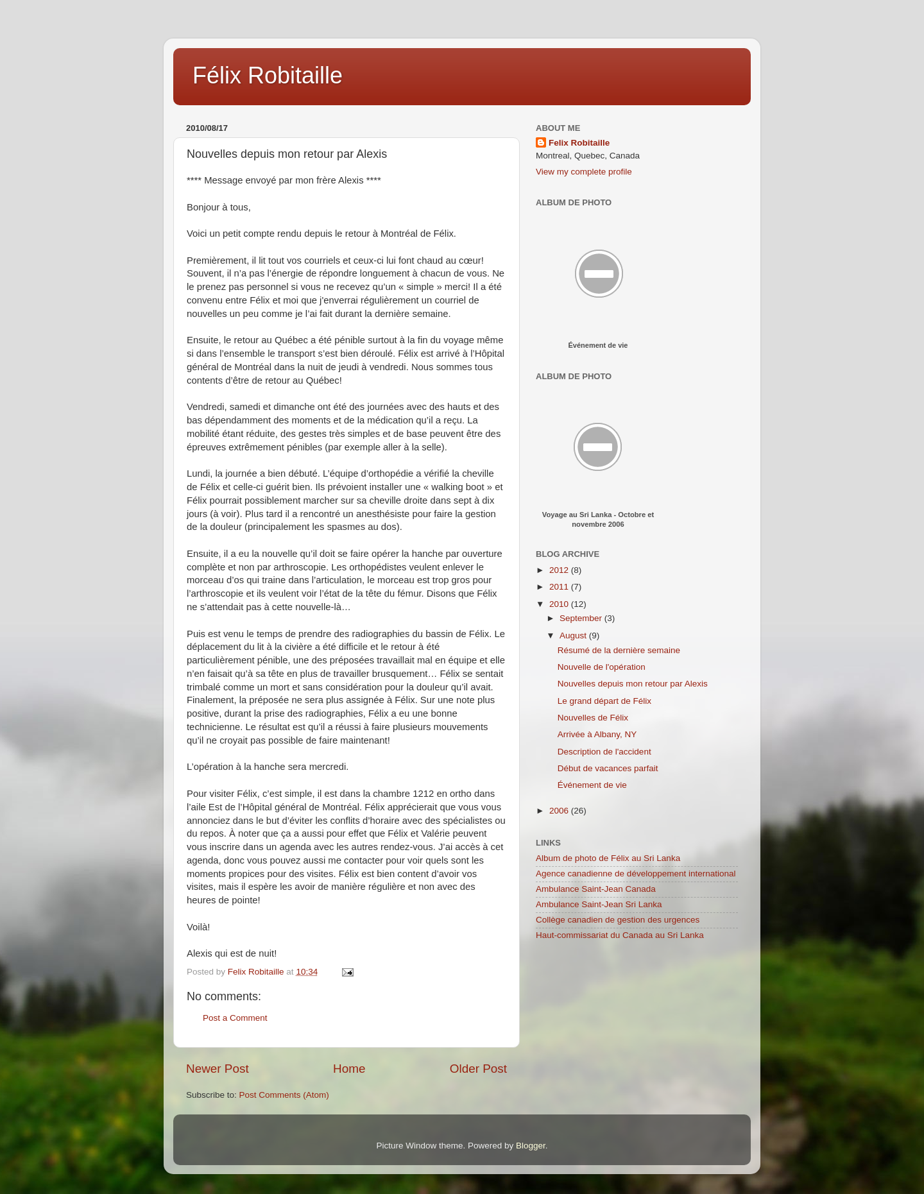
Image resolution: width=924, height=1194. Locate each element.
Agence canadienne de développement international (636, 873)
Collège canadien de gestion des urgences (617, 920)
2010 (560, 604)
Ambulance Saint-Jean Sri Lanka (599, 904)
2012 (560, 570)
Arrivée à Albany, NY (597, 734)
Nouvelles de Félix (593, 717)
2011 (560, 587)
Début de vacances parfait (608, 768)
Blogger (530, 1145)
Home (349, 1068)
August (574, 635)
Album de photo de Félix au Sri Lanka (608, 858)
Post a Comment (235, 1018)
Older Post (478, 1068)
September (582, 618)
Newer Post (217, 1068)
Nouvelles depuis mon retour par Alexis (633, 683)
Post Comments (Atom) (284, 1095)
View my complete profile (584, 171)
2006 (560, 810)
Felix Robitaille (579, 143)
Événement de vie (598, 345)
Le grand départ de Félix (604, 701)
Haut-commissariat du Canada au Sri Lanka (620, 935)
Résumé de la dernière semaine (619, 650)
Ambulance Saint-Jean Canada (596, 889)
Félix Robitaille (268, 75)
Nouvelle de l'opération (602, 667)
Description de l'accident (604, 751)
